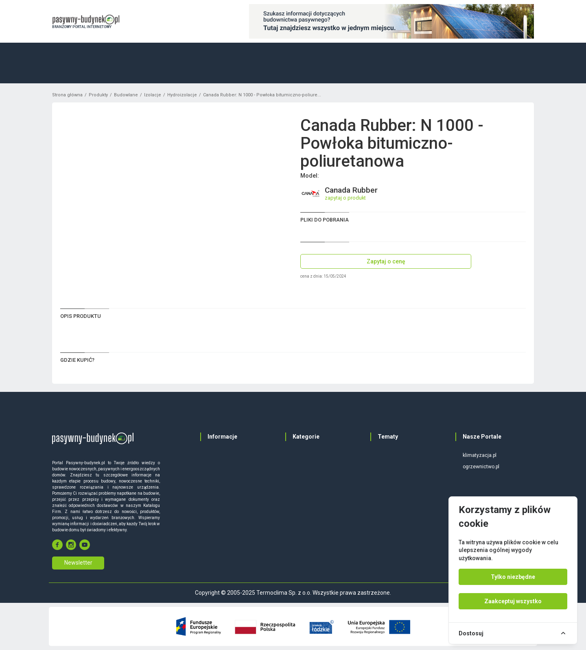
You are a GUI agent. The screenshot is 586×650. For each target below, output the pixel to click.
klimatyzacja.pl (479, 455)
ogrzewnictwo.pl (481, 467)
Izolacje (152, 95)
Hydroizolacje (182, 95)
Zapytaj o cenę (386, 261)
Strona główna (67, 95)
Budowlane (126, 95)
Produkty (98, 95)
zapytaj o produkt (345, 198)
